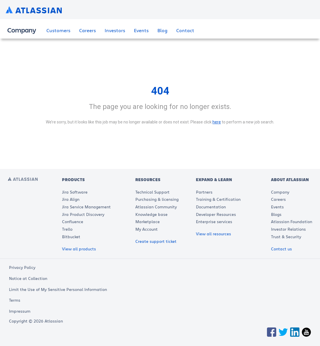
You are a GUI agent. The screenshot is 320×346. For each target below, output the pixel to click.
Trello (67, 229)
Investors (115, 30)
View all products (79, 249)
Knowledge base (151, 214)
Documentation (211, 207)
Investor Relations (288, 229)
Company (280, 192)
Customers (58, 30)
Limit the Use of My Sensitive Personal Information (58, 289)
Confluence (72, 221)
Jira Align (70, 199)
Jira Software (75, 192)
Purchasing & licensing (157, 199)
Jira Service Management (86, 207)
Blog (162, 30)
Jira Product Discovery (83, 214)
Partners (204, 192)
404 (160, 91)
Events (141, 30)
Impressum (19, 311)
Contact (185, 30)
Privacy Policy (22, 267)
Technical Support (152, 192)
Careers (87, 30)
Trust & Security (286, 236)
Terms (14, 300)
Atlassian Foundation (291, 221)
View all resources (213, 233)
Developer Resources (216, 214)
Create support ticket (156, 241)
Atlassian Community (156, 207)
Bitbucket (71, 236)
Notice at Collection (28, 278)
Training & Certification (218, 199)
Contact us (281, 249)
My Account (146, 229)
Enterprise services (214, 221)
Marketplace (147, 221)
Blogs (276, 214)
